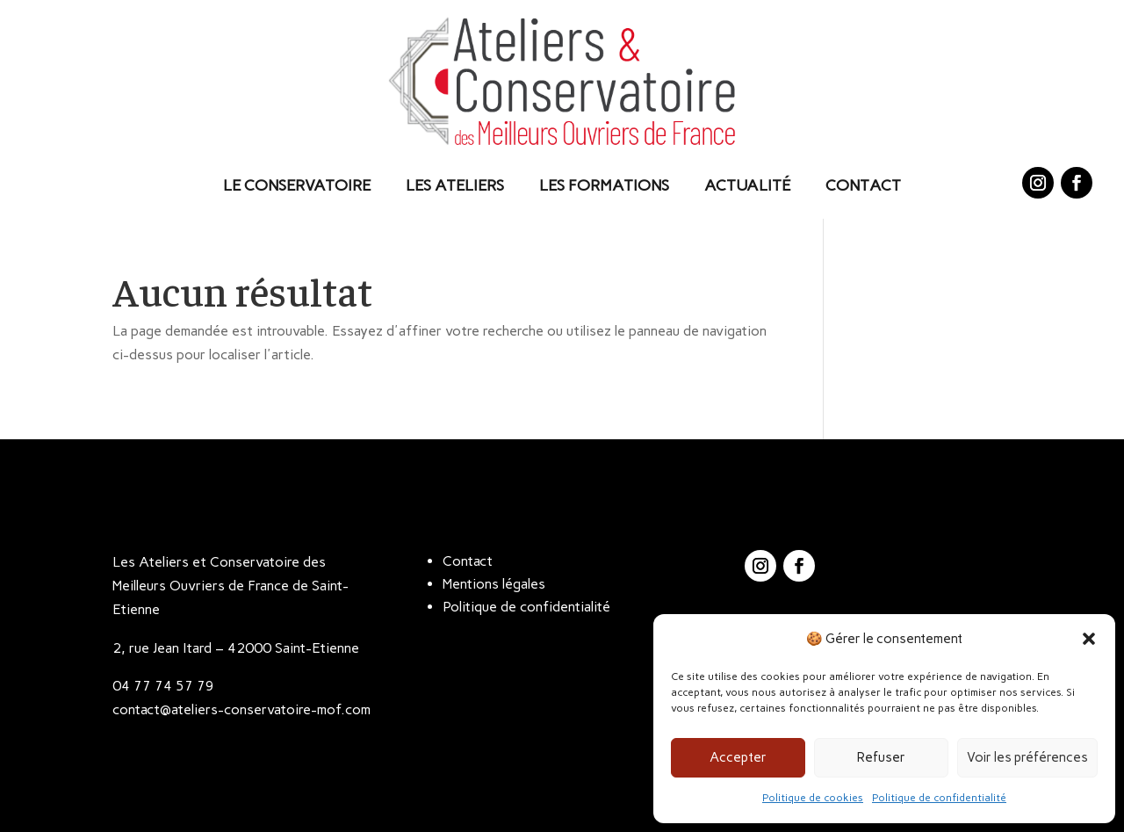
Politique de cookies (812, 798)
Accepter (738, 757)
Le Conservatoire (297, 185)
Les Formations (604, 185)
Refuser (881, 757)
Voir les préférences (1027, 757)
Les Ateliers (455, 185)
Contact (863, 185)
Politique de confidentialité (939, 798)
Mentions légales (494, 583)
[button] (1089, 639)
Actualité (747, 185)
